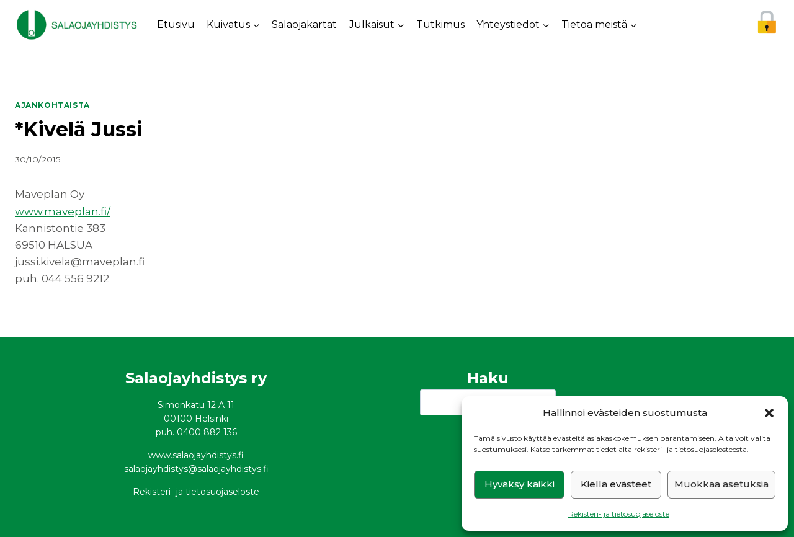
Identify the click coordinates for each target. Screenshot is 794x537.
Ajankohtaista (52, 105)
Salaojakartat (304, 24)
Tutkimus (440, 24)
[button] (769, 413)
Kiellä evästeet (616, 484)
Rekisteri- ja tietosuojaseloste (618, 513)
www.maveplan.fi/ (62, 211)
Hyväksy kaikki (519, 484)
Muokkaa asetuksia (721, 484)
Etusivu (176, 24)
